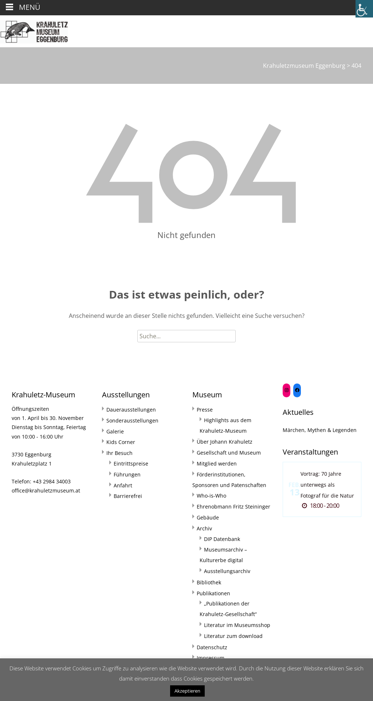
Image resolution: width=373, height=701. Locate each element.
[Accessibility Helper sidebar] (364, 8)
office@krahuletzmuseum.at (46, 490)
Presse (205, 409)
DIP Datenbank (222, 539)
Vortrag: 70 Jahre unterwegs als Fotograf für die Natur (327, 484)
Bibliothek (209, 582)
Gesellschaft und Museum (229, 452)
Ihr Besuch (119, 452)
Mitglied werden (217, 463)
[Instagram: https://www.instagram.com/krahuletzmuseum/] (286, 390)
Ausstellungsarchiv (227, 571)
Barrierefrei (128, 495)
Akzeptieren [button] (187, 691)
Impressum (210, 657)
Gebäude (208, 517)
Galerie (115, 431)
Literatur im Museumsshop (237, 625)
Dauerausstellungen (131, 409)
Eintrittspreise (131, 463)
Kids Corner (120, 442)
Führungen (127, 474)
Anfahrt (123, 485)
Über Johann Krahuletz (224, 441)
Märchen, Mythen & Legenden (320, 430)
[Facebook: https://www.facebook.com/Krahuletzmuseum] (297, 390)
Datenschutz (212, 647)
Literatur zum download (233, 635)
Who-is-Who (211, 495)
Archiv (204, 528)
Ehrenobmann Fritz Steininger (233, 506)
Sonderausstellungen (132, 420)
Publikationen (213, 593)
